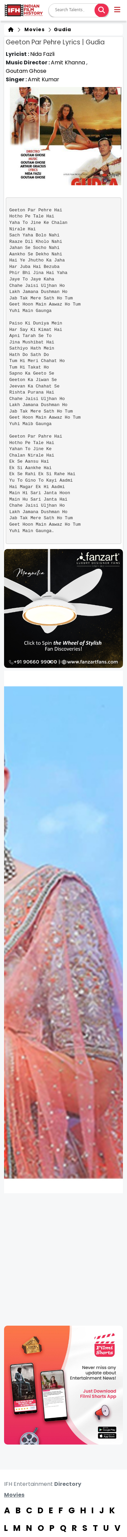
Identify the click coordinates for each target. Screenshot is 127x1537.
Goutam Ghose (26, 71)
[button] (117, 10)
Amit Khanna (68, 62)
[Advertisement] (63, 1259)
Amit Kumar (43, 79)
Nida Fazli (42, 54)
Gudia (61, 29)
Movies (33, 29)
